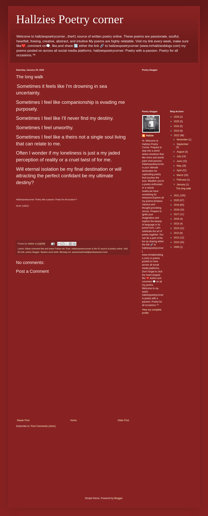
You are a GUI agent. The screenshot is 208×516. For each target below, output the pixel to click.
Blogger (118, 498)
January (181, 184)
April (179, 170)
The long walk (183, 188)
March (180, 175)
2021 (177, 195)
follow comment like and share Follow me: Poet (47, 248)
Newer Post (23, 420)
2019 (177, 204)
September (182, 144)
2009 (177, 247)
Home (73, 420)
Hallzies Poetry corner (69, 19)
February (182, 179)
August (181, 151)
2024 (177, 126)
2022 (177, 135)
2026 (177, 116)
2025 (177, 121)
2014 (177, 228)
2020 (177, 200)
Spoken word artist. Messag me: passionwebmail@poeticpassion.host (74, 252)
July (179, 156)
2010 (177, 242)
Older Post (123, 420)
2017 (177, 214)
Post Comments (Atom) (43, 426)
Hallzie (150, 135)
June (179, 161)
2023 (177, 130)
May (179, 165)
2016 (177, 218)
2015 (177, 223)
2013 (177, 233)
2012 (177, 237)
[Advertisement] (73, 389)
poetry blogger (32, 252)
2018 (177, 209)
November (182, 139)
